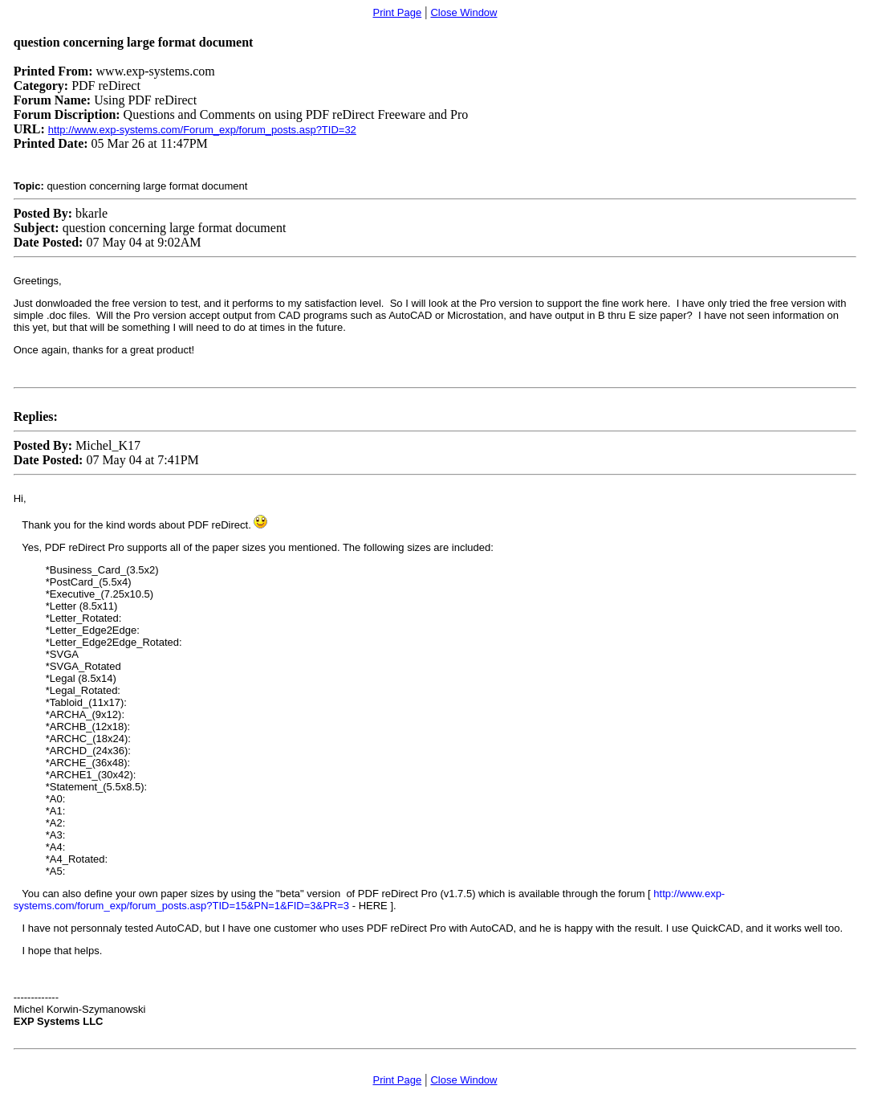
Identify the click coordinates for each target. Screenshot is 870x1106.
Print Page (396, 12)
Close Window (463, 12)
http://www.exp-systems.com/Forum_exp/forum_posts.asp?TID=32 (202, 130)
